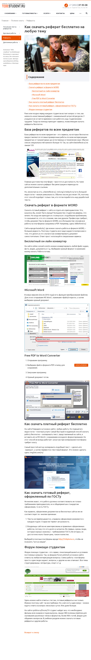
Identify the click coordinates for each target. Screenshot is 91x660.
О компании (10, 13)
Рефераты (7, 38)
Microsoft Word (38, 95)
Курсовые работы (9, 33)
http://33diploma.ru (66, 539)
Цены (72, 13)
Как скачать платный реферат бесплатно (46, 102)
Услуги (47, 13)
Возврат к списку (31, 632)
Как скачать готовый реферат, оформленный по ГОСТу (52, 106)
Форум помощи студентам (40, 109)
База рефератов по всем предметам (44, 84)
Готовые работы (30, 13)
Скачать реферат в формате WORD (44, 87)
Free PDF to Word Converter (43, 98)
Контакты (60, 13)
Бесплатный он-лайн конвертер (45, 91)
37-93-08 (78, 5)
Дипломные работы (10, 42)
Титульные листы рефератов (9, 28)
